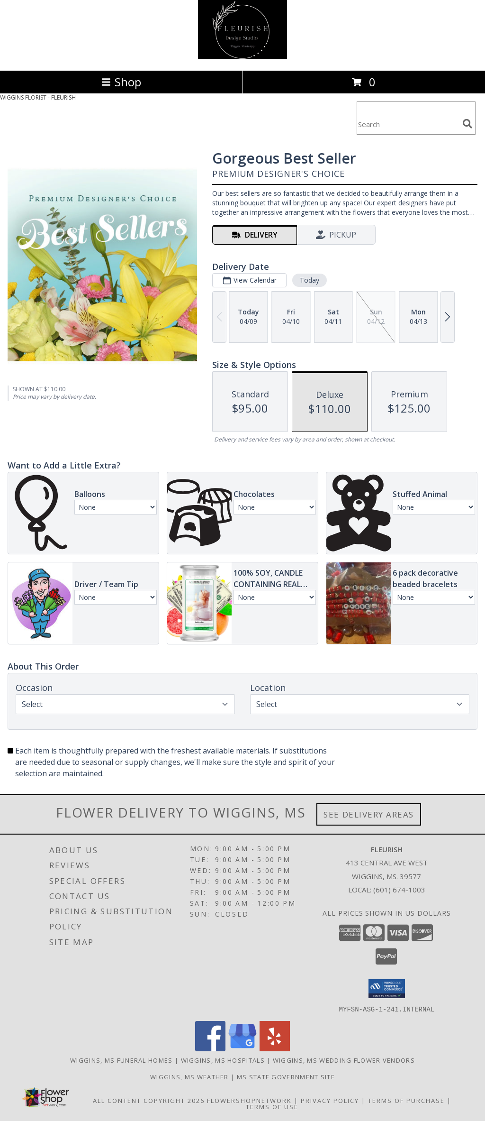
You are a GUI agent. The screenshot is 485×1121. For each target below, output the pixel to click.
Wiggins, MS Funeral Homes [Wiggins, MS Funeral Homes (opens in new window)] (121, 1060)
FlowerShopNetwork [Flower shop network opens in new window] (249, 1100)
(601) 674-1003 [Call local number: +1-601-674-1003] (399, 889)
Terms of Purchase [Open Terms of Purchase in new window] (406, 1100)
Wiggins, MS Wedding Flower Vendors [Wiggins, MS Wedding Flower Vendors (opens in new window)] (344, 1060)
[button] (386, 988)
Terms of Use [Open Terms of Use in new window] (272, 1106)
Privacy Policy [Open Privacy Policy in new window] (330, 1100)
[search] (467, 124)
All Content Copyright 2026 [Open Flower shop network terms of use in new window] (149, 1100)
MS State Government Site (286, 1076)
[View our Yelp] (275, 1048)
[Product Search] (407, 124)
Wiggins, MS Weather (189, 1076)
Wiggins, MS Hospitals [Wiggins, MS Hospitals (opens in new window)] (223, 1060)
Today (309, 280)
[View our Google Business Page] (242, 1048)
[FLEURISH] (242, 56)
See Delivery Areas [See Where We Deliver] (368, 814)
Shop (121, 82)
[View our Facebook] (210, 1048)
